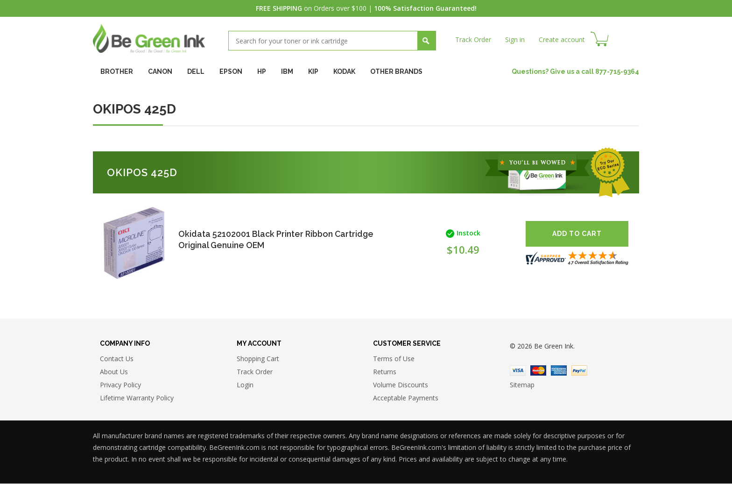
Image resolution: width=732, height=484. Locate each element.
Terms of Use (394, 358)
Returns (384, 371)
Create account (562, 39)
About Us (114, 371)
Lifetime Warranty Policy (137, 397)
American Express (559, 370)
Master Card (538, 370)
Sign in (515, 39)
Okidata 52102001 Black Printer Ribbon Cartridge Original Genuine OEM (256, 239)
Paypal (579, 370)
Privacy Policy (120, 384)
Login (245, 384)
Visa (518, 370)
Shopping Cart (258, 358)
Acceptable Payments (405, 397)
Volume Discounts (400, 384)
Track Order (473, 39)
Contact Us (117, 358)
